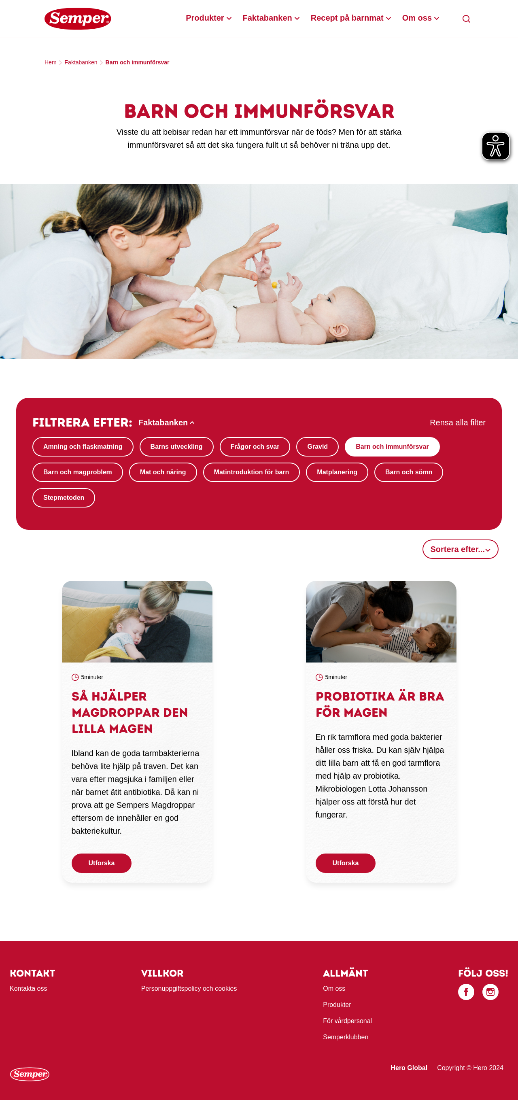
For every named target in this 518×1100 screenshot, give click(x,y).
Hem (51, 62)
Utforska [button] (102, 863)
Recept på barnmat (347, 17)
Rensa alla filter (458, 422)
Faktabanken (267, 17)
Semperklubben (345, 1037)
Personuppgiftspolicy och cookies (189, 988)
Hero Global (409, 1067)
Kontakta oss (28, 988)
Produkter (205, 17)
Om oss (417, 17)
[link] (137, 622)
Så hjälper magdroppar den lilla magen (130, 712)
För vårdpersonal (347, 1020)
